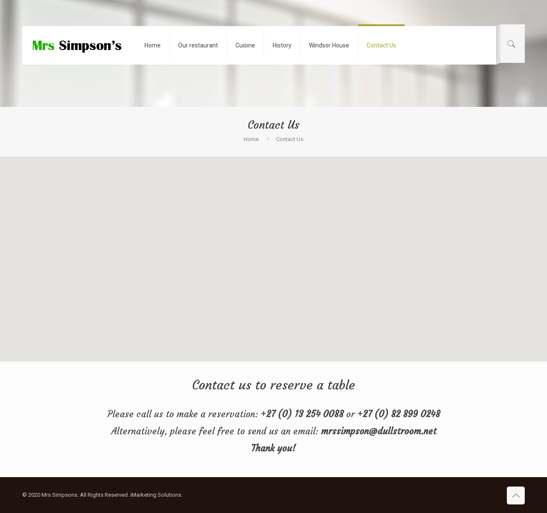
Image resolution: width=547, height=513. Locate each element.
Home (251, 139)
